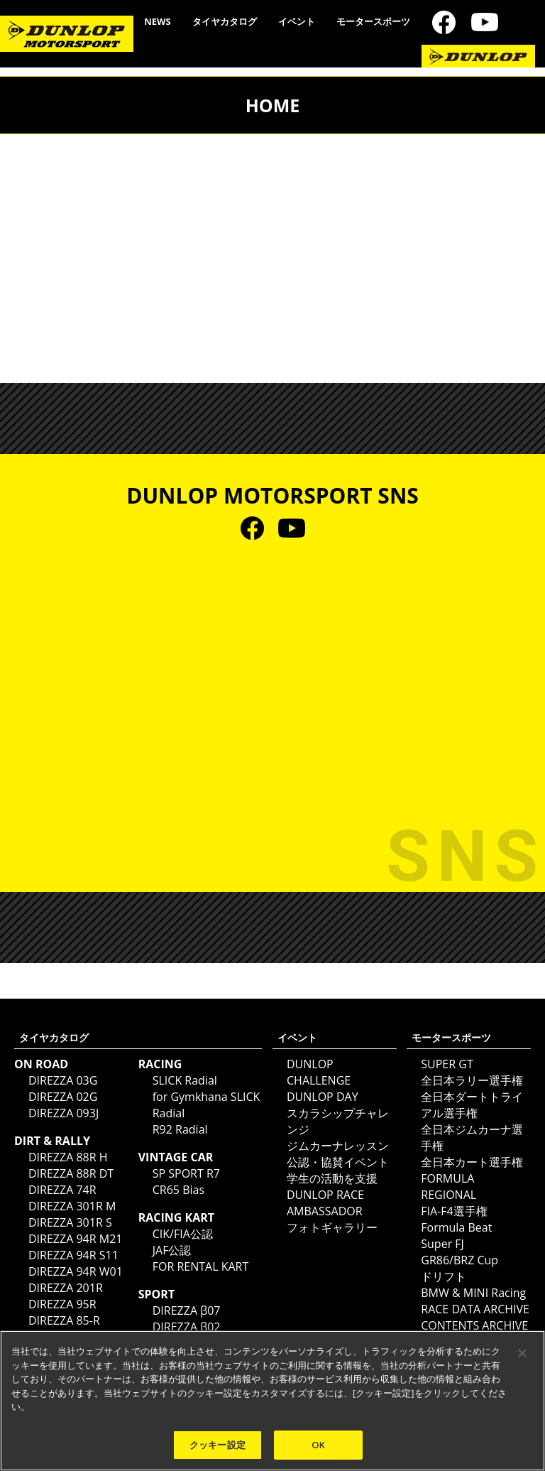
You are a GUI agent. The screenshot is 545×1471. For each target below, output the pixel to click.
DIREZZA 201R (65, 1288)
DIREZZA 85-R (64, 1320)
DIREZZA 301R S (70, 1222)
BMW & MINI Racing (473, 1293)
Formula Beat (456, 1227)
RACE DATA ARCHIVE (475, 1309)
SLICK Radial (185, 1080)
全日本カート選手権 (472, 1162)
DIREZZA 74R (62, 1190)
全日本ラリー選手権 (472, 1080)
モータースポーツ (373, 21)
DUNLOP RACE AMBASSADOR (325, 1203)
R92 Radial (180, 1129)
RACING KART (176, 1217)
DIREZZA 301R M (72, 1206)
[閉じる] (522, 1358)
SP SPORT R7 (186, 1173)
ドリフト (443, 1276)
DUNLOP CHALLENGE (319, 1072)
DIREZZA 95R (62, 1304)
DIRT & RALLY (52, 1141)
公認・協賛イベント (338, 1162)
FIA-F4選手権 (454, 1211)
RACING (160, 1064)
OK (318, 1449)
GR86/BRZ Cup (459, 1260)
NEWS (157, 21)
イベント (296, 21)
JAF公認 (172, 1250)
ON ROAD (41, 1064)
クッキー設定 (217, 1449)
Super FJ (442, 1244)
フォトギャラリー (332, 1227)
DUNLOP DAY (322, 1096)
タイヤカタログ (224, 21)
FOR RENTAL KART (201, 1266)
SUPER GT (447, 1064)
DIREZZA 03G (62, 1080)
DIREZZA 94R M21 (75, 1239)
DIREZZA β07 (187, 1310)
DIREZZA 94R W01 (75, 1271)
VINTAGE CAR (176, 1157)
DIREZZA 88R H (68, 1157)
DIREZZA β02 (187, 1327)
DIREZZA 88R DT (71, 1173)
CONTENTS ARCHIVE (474, 1325)
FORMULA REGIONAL (448, 1187)
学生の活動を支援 (332, 1178)
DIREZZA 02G (62, 1096)
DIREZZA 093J (63, 1113)
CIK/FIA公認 (183, 1234)
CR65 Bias (178, 1190)
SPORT (156, 1294)
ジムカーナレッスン (338, 1146)
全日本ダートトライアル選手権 (472, 1105)
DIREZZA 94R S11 (73, 1255)
